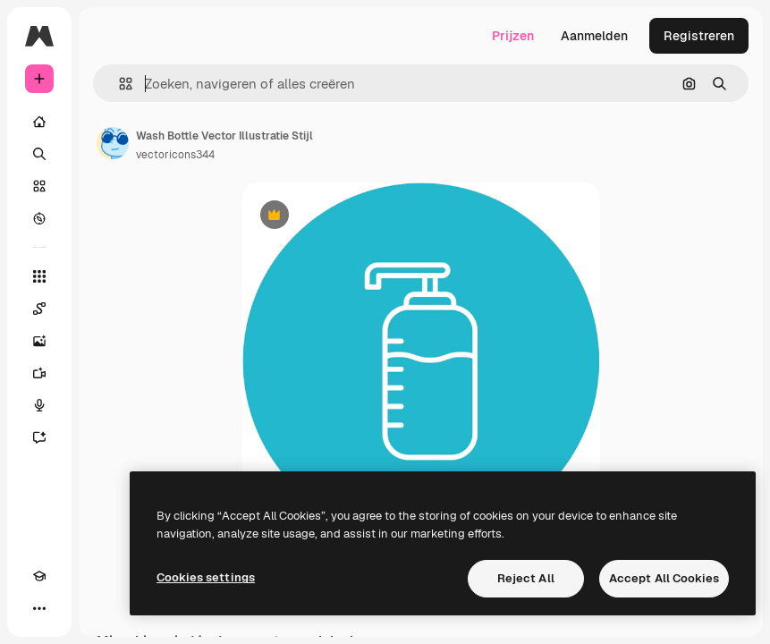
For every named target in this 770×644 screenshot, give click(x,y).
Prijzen (513, 36)
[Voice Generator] (39, 405)
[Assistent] (39, 437)
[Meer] (39, 608)
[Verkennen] (39, 218)
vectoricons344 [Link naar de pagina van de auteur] (175, 155)
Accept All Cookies (664, 578)
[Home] (39, 121)
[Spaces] (39, 308)
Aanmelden (594, 36)
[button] (118, 83)
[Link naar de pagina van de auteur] (113, 143)
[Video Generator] (39, 373)
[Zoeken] (39, 154)
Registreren (699, 36)
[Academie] (39, 576)
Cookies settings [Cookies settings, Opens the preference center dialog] (206, 577)
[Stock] (39, 186)
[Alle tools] (39, 276)
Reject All (525, 578)
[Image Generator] (39, 340)
